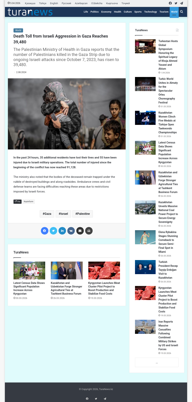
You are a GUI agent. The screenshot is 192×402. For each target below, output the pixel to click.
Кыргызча (112, 3)
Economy (106, 11)
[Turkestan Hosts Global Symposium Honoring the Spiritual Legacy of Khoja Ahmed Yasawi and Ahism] (145, 46)
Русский (66, 3)
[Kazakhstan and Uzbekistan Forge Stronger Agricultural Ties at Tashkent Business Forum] (67, 271)
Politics (95, 11)
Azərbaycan (81, 3)
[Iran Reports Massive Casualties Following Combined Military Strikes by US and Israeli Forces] (145, 327)
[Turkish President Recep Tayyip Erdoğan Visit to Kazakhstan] (145, 267)
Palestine (83, 214)
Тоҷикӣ (126, 3)
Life (86, 11)
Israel (64, 214)
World (174, 11)
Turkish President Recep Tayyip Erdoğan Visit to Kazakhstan (168, 269)
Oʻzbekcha (96, 3)
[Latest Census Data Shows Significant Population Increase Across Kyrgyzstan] (29, 271)
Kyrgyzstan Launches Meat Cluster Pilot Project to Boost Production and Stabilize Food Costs (167, 299)
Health (117, 11)
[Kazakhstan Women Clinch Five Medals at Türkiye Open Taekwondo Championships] (145, 118)
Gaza (47, 214)
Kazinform (28, 201)
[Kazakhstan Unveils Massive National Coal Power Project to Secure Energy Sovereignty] (145, 207)
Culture (128, 11)
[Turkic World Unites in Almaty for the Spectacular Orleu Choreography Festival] (145, 84)
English (54, 3)
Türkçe (42, 3)
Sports (138, 11)
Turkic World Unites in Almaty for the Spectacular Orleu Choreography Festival (168, 90)
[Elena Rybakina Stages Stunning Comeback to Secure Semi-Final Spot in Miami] (145, 237)
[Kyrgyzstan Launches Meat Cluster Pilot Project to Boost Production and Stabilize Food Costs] (104, 271)
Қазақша (30, 3)
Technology (150, 11)
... (157, 362)
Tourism (164, 11)
